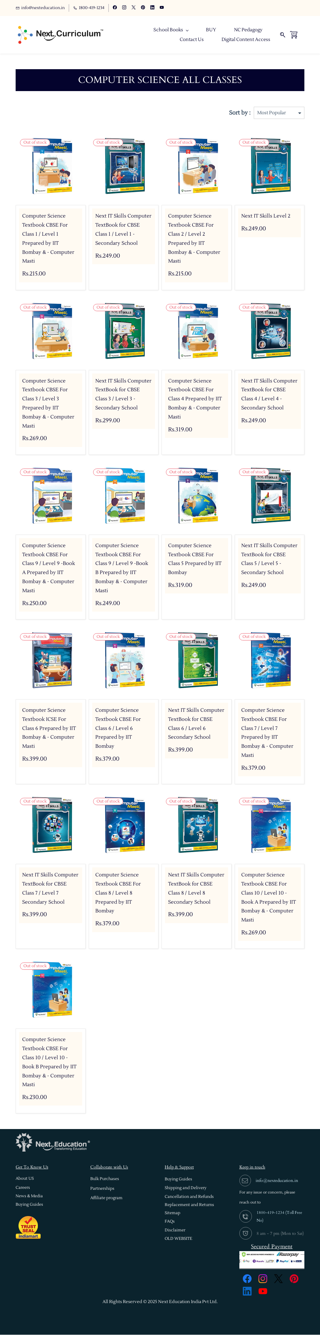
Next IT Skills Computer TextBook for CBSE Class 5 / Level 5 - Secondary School (269, 559)
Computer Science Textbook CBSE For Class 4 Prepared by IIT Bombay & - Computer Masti (195, 399)
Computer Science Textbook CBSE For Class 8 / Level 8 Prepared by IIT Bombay (118, 893)
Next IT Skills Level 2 (265, 216)
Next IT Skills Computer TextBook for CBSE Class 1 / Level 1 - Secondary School (123, 229)
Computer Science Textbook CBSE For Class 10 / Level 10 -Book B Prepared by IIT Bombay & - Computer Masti (49, 1062)
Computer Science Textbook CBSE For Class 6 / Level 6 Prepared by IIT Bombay (118, 728)
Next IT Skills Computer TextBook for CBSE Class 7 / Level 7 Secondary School (50, 888)
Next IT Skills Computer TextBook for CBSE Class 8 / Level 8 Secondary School (196, 888)
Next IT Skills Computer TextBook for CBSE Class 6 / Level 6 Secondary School (196, 724)
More (264, 35)
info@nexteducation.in (277, 1181)
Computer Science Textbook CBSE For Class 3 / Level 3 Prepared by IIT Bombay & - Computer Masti (48, 403)
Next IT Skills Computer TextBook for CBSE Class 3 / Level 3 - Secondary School (123, 394)
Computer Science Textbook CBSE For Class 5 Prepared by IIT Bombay (195, 559)
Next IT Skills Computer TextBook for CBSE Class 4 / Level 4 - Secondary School (269, 394)
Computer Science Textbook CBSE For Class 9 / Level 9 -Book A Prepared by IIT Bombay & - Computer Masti (48, 568)
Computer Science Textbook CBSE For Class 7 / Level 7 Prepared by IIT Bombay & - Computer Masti (267, 733)
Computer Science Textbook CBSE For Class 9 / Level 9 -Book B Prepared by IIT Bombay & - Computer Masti (121, 568)
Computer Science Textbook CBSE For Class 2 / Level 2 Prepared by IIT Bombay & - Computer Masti (194, 238)
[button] (25, 1179)
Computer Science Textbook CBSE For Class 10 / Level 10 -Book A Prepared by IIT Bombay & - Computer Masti (268, 897)
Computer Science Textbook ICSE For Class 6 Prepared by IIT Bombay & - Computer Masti (49, 728)
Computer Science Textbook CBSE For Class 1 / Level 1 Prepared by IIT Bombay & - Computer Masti (48, 238)
